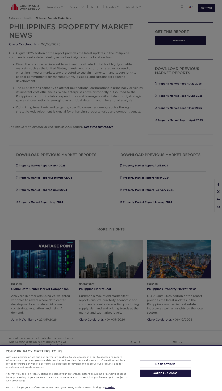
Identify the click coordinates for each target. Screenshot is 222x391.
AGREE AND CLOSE (165, 373)
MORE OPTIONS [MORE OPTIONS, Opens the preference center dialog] (165, 364)
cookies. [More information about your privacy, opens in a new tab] (110, 387)
